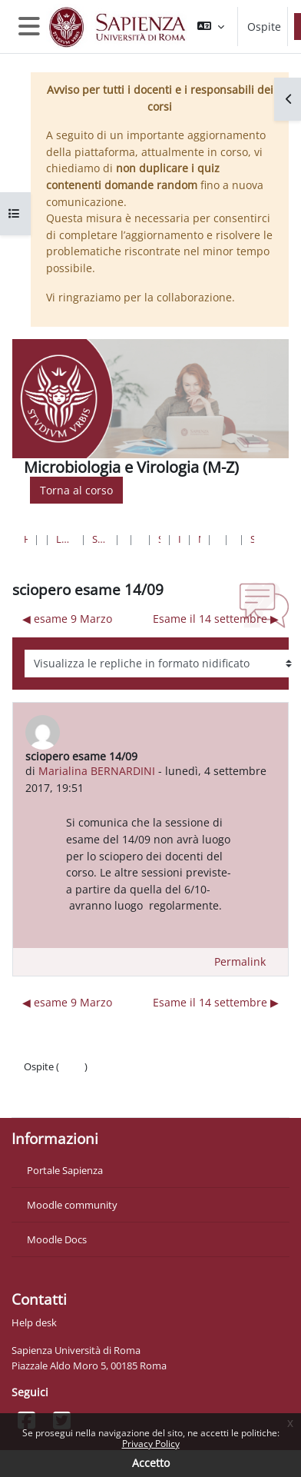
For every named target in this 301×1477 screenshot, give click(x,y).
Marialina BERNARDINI (96, 770)
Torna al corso (76, 490)
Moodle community (72, 1205)
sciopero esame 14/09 (252, 539)
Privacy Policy (151, 1443)
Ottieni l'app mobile (69, 1097)
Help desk (34, 1322)
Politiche (43, 1082)
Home (26, 539)
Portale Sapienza (65, 1170)
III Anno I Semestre (179, 539)
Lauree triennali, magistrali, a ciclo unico (65, 539)
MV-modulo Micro (199, 539)
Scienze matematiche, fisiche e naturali (100, 539)
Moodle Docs (57, 1239)
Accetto (151, 1462)
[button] (210, 26)
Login (71, 1066)
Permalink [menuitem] (240, 961)
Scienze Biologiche (159, 539)
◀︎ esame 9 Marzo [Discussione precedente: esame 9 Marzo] (67, 618)
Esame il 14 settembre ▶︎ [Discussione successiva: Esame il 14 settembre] (216, 618)
